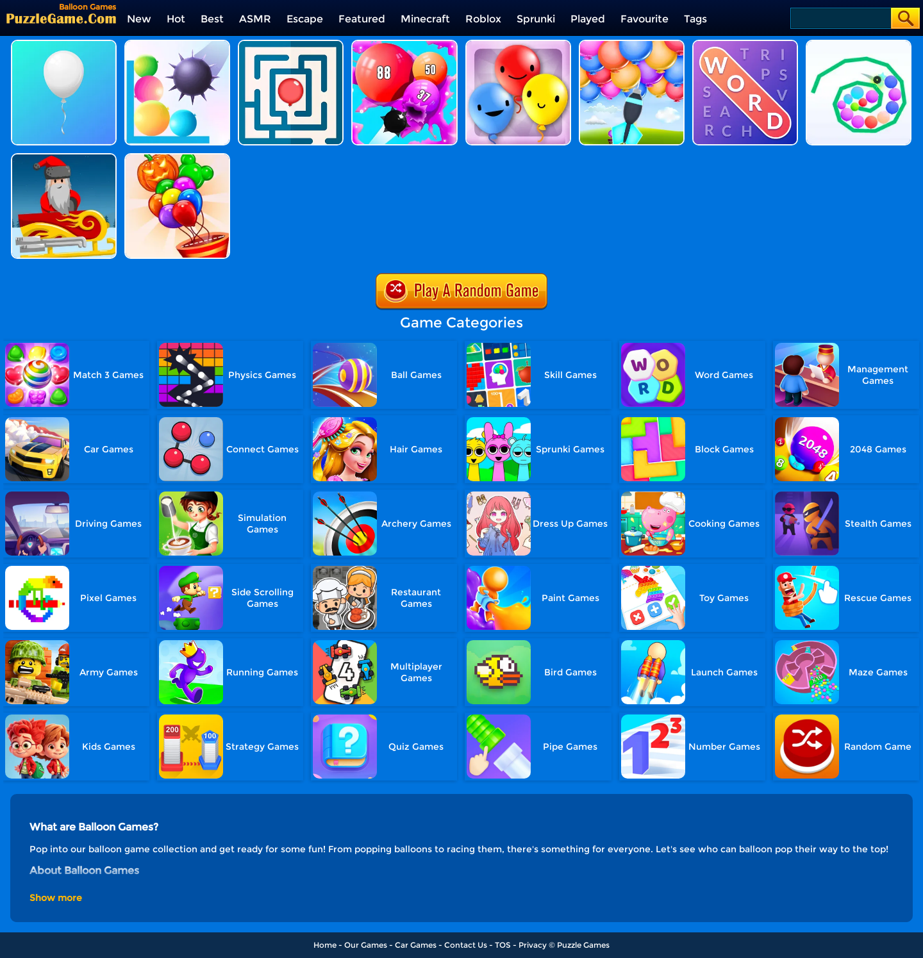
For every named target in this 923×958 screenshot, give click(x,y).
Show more (55, 898)
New (139, 19)
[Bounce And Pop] (177, 44)
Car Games (416, 945)
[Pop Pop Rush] (518, 44)
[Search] (840, 18)
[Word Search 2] (745, 44)
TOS (503, 945)
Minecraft (425, 19)
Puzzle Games (583, 945)
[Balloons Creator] (177, 158)
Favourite (644, 19)
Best (212, 19)
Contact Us (465, 945)
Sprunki (536, 19)
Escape (305, 19)
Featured (361, 19)
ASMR (255, 19)
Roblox (483, 19)
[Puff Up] (404, 44)
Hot (176, 19)
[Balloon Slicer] (858, 44)
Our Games (365, 945)
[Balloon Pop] (632, 44)
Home (325, 945)
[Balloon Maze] (291, 44)
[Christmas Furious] (64, 158)
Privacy (533, 945)
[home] (61, 18)
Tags (695, 19)
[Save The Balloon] (64, 44)
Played (587, 19)
